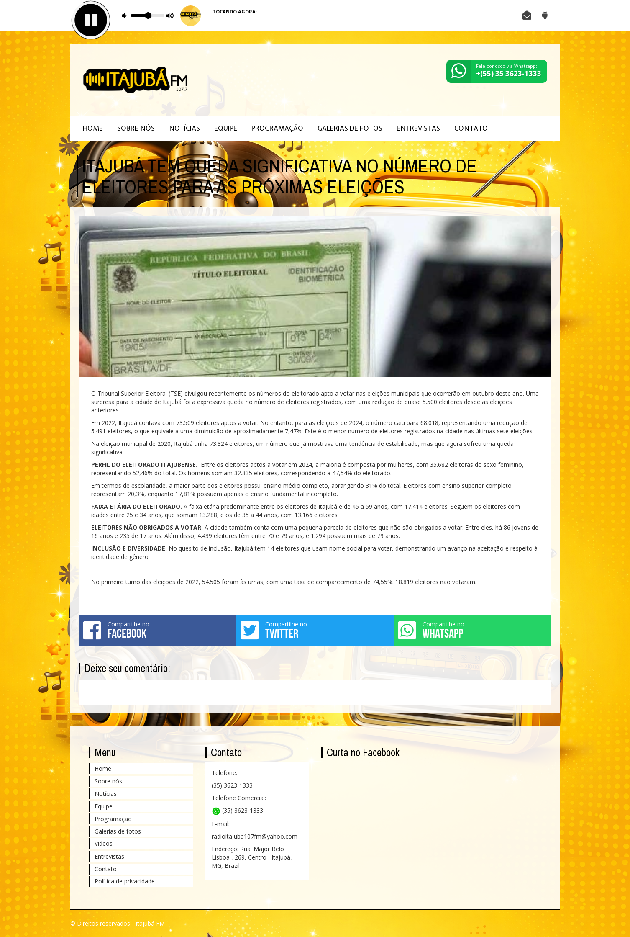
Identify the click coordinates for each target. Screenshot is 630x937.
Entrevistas (418, 128)
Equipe (225, 128)
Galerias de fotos (350, 128)
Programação (277, 128)
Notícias (184, 128)
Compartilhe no (157, 630)
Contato (471, 128)
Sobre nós (136, 128)
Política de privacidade (125, 881)
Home (93, 128)
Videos (104, 843)
